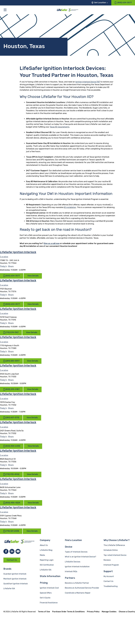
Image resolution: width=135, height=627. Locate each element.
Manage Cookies (109, 612)
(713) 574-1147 (11, 332)
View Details (33, 276)
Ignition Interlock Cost (49, 588)
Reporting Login (46, 560)
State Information (50, 576)
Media (42, 555)
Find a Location (73, 540)
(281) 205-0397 (11, 361)
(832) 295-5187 (11, 389)
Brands (7, 568)
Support (108, 571)
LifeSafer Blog (46, 550)
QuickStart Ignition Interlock (15, 584)
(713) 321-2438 (11, 531)
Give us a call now (52, 243)
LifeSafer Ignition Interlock (18, 252)
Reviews (107, 560)
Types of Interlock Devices (76, 552)
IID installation (70, 207)
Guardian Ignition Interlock (14, 574)
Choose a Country (127, 612)
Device (68, 546)
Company (45, 540)
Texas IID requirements (59, 127)
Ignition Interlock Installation (77, 567)
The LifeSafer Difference (114, 545)
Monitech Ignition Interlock (14, 579)
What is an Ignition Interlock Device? (80, 557)
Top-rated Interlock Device (115, 555)
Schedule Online (111, 550)
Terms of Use (44, 612)
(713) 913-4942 (11, 474)
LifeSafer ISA (9, 588)
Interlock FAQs (71, 571)
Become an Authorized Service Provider (82, 588)
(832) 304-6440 (11, 446)
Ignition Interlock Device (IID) (87, 82)
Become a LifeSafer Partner (77, 583)
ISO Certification (47, 565)
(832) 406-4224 (11, 503)
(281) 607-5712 (11, 417)
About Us (44, 545)
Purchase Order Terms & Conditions (68, 612)
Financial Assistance (48, 603)
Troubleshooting (111, 586)
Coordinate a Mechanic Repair (77, 593)
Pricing (44, 582)
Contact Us (12, 560)
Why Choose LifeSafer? (117, 540)
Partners (70, 578)
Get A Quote (45, 598)
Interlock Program (111, 565)
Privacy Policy (93, 612)
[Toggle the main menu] (5, 10)
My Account (109, 576)
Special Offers (46, 593)
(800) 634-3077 (11, 276)
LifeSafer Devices (72, 562)
